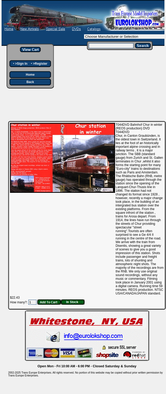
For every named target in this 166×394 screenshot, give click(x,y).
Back (30, 82)
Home (30, 74)
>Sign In (21, 63)
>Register (40, 63)
